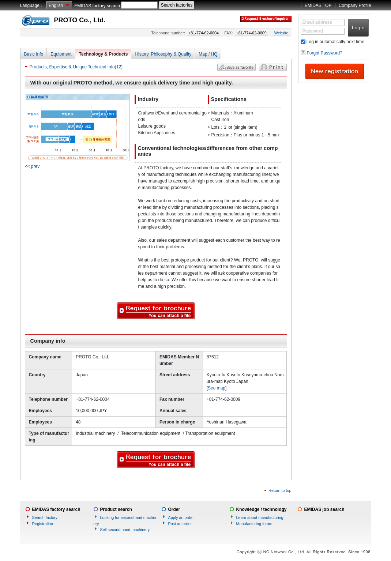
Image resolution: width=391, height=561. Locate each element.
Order (174, 509)
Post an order (180, 524)
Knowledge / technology (261, 509)
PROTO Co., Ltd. (80, 20)
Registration (42, 524)
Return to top (279, 490)
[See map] (217, 388)
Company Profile (355, 5)
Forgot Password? (324, 53)
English (56, 5)
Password (312, 31)
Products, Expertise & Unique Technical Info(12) (76, 66)
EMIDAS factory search (97, 5)
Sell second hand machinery (125, 529)
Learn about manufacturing (259, 517)
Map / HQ (208, 54)
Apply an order (181, 517)
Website (281, 33)
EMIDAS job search (324, 509)
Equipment (60, 54)
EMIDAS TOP (318, 5)
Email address (317, 22)
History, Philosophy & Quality (163, 54)
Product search (116, 509)
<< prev (32, 166)
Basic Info (34, 54)
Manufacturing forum (254, 524)
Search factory (45, 517)
